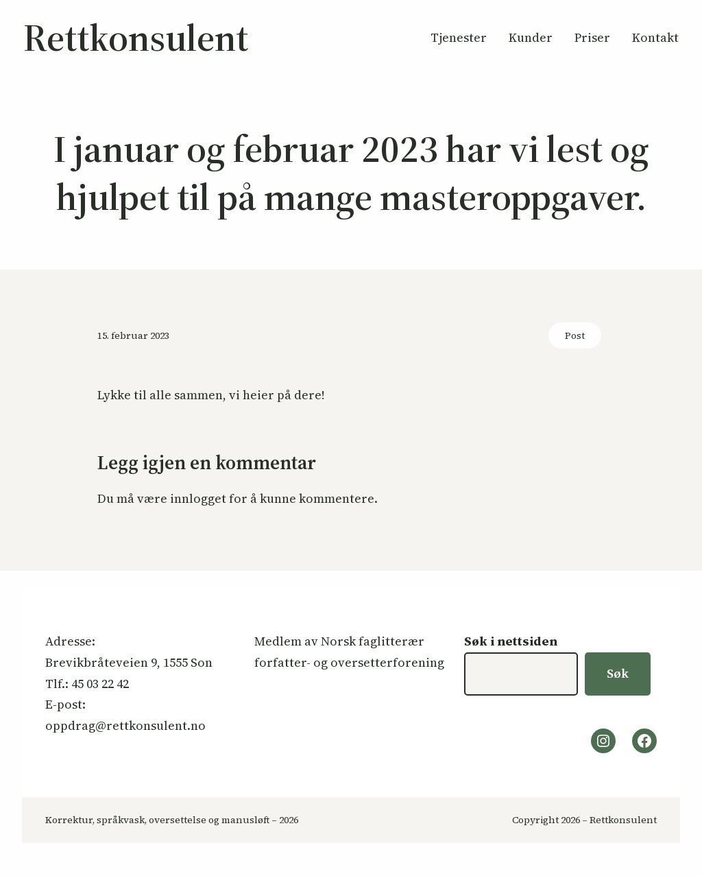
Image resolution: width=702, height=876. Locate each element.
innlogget (198, 498)
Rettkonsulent (135, 37)
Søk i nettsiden (510, 641)
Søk (618, 673)
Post (575, 335)
